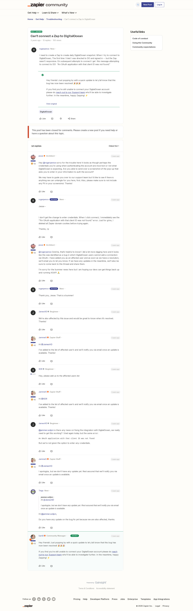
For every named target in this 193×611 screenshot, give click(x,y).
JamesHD (43, 311)
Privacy (166, 606)
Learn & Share (50, 12)
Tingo (41, 490)
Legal (157, 606)
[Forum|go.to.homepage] (48, 4)
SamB (41, 536)
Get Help (34, 12)
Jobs (122, 599)
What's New (69, 12)
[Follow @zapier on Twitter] (49, 599)
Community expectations (144, 47)
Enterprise (133, 599)
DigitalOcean (46, 112)
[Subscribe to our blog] (44, 599)
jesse (41, 156)
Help (85, 599)
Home (30, 19)
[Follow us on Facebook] (34, 599)
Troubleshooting (54, 19)
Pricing (76, 599)
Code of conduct (140, 38)
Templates (146, 599)
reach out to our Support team (70, 92)
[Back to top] (188, 584)
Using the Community (142, 43)
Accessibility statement (105, 588)
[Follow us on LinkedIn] (39, 599)
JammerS (43, 337)
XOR (40, 369)
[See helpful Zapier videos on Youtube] (54, 599)
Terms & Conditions (86, 588)
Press (114, 599)
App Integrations (161, 599)
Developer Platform (99, 599)
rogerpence (44, 49)
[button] (147, 4)
